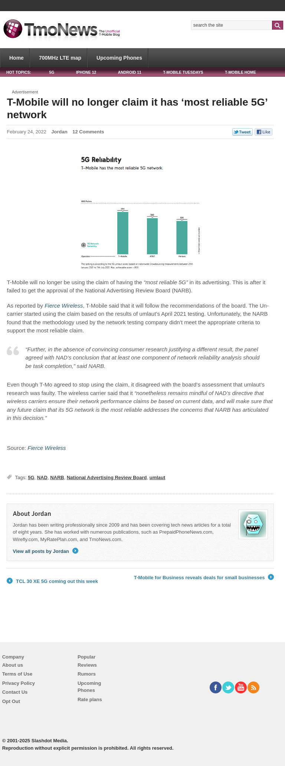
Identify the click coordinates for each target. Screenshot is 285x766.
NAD (42, 477)
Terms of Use (17, 674)
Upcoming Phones (119, 58)
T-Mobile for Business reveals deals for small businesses (204, 577)
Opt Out (11, 701)
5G (51, 72)
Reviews (87, 665)
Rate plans (90, 699)
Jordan (59, 132)
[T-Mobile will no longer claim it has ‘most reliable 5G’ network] (64, 305)
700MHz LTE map (60, 58)
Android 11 (129, 72)
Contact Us (15, 692)
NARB (57, 477)
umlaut (158, 477)
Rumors (87, 674)
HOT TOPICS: (18, 72)
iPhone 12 (86, 72)
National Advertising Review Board (107, 477)
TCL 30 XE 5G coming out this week (52, 581)
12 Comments (88, 132)
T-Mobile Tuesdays (183, 72)
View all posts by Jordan (45, 551)
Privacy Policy (18, 683)
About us (12, 665)
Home (16, 58)
